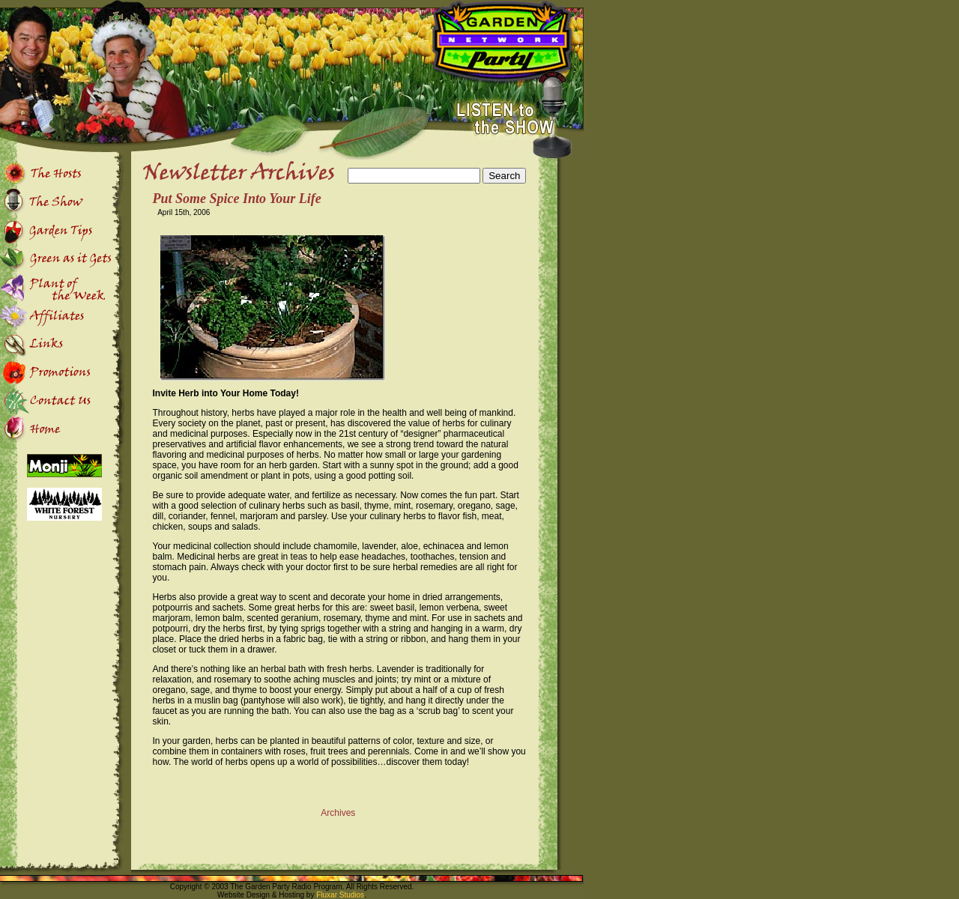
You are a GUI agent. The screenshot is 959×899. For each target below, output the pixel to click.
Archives (338, 813)
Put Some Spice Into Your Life (237, 198)
